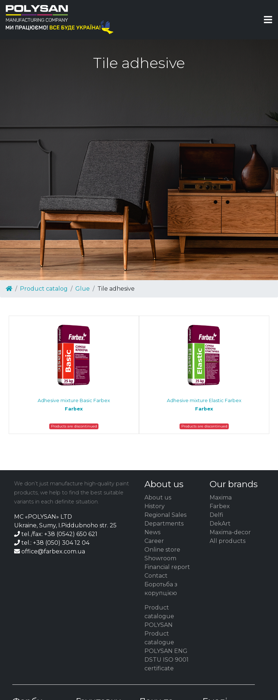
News (152, 532)
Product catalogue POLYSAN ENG (166, 642)
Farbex (220, 506)
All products (227, 540)
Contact (156, 575)
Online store (162, 549)
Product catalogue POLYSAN (159, 616)
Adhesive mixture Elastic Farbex (204, 405)
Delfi (216, 514)
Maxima (221, 497)
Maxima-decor (230, 532)
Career (154, 540)
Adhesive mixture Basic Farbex (73, 405)
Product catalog (44, 288)
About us (157, 497)
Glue (82, 288)
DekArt (220, 523)
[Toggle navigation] (268, 19)
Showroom (160, 558)
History (154, 506)
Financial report (167, 567)
